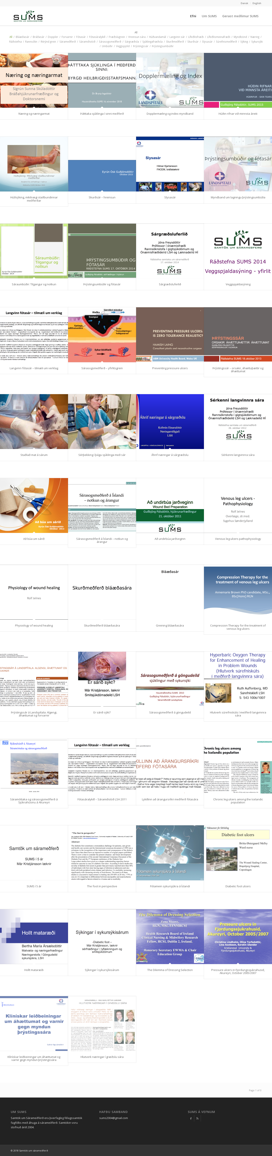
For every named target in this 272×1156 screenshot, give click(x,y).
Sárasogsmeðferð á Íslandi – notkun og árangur (102, 540)
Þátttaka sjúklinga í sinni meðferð (102, 114)
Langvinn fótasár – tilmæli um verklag (34, 368)
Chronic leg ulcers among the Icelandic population (238, 800)
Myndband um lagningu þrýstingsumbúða (238, 197)
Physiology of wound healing (34, 625)
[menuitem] (244, 3)
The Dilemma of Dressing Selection (170, 970)
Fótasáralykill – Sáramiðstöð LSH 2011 (102, 799)
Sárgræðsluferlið (170, 284)
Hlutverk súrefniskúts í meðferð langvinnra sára (238, 713)
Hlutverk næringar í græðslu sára (102, 1057)
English (257, 3)
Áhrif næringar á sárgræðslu (169, 455)
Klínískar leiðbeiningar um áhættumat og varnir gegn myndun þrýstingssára (34, 1058)
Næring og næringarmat (34, 114)
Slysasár (170, 197)
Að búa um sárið (34, 539)
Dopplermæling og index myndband (170, 114)
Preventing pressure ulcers (170, 368)
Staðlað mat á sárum (34, 455)
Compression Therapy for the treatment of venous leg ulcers (238, 627)
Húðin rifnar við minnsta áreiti (238, 114)
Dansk (244, 3)
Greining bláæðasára (170, 625)
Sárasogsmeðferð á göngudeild (170, 712)
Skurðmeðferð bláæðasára (102, 625)
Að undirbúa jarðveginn (170, 539)
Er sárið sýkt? (102, 712)
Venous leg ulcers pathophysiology (238, 539)
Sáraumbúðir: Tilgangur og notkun (34, 284)
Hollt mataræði (34, 970)
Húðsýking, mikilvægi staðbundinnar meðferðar (34, 198)
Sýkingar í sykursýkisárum (102, 970)
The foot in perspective (102, 886)
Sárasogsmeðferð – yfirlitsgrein (102, 368)
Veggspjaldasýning (238, 284)
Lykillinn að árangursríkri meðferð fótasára (170, 799)
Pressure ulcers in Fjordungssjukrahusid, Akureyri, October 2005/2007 (238, 971)
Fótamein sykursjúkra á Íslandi (170, 886)
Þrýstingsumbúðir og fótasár (102, 284)
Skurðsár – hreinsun (102, 197)
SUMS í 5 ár (34, 886)
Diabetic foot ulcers (238, 886)
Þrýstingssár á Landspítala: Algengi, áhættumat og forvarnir (34, 713)
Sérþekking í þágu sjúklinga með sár (102, 455)
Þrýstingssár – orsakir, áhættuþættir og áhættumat (238, 369)
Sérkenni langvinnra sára (238, 455)
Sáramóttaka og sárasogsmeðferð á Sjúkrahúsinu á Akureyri (34, 800)
